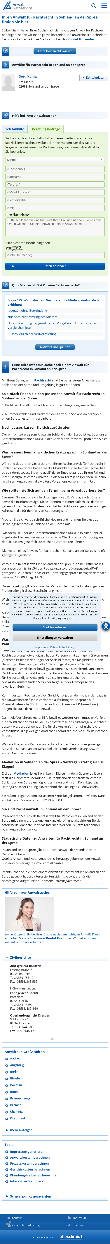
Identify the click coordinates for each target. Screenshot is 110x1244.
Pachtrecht (42, 380)
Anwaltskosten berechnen (30, 1157)
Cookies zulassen (55, 627)
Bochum (16, 1085)
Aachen (15, 1058)
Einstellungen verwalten (55, 638)
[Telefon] (55, 184)
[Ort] (55, 208)
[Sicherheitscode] (55, 255)
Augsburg (17, 1065)
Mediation (21, 773)
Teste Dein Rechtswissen (55, 51)
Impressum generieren (27, 1151)
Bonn (14, 1092)
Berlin (14, 1072)
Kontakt (17, 1218)
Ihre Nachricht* (17, 214)
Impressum (41, 647)
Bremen (15, 1105)
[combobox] (55, 160)
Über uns (78, 1225)
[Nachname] (55, 169)
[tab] (15, 129)
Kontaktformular (81, 39)
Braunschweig (20, 1098)
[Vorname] (55, 177)
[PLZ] (55, 200)
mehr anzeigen (21, 1130)
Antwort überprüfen (55, 347)
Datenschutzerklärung (62, 647)
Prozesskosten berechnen (29, 1163)
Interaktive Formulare (26, 1181)
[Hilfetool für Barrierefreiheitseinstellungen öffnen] (106, 626)
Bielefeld (16, 1078)
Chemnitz (16, 1112)
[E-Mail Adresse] (55, 192)
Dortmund (17, 1118)
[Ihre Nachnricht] (55, 226)
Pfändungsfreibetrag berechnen (34, 1175)
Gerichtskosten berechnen (30, 1169)
